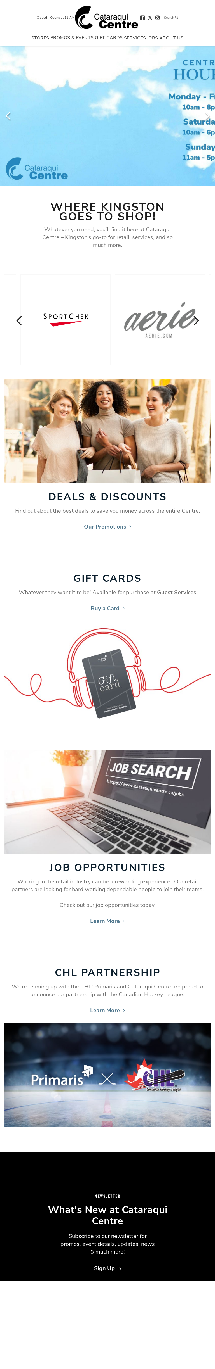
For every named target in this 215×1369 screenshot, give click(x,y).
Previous (8, 115)
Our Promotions (107, 527)
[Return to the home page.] (106, 17)
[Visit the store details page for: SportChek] (65, 319)
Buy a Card (108, 608)
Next (206, 115)
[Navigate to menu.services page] (135, 38)
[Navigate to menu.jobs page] (152, 38)
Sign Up (107, 1268)
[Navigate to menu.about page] (171, 38)
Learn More (107, 921)
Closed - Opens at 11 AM (55, 17)
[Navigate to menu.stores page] (40, 38)
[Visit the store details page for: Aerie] (160, 319)
